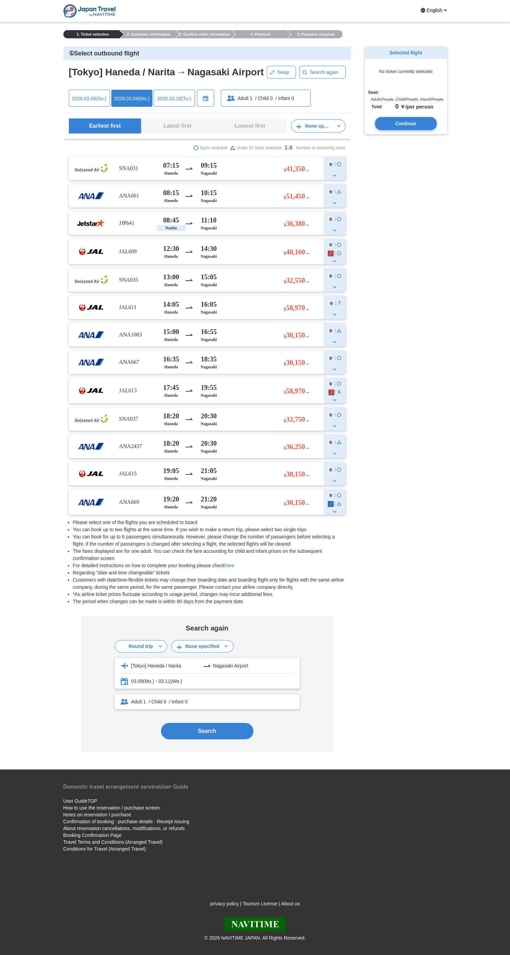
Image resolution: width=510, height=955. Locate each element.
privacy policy (224, 903)
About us (290, 903)
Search (207, 731)
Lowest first (250, 126)
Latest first (177, 126)
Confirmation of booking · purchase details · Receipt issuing (126, 821)
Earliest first (105, 126)
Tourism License (260, 903)
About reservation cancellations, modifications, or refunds (124, 828)
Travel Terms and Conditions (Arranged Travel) (113, 842)
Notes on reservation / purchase (97, 814)
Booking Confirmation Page (92, 835)
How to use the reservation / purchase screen (111, 808)
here (229, 565)
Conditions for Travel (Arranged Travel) (104, 849)
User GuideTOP (80, 801)
